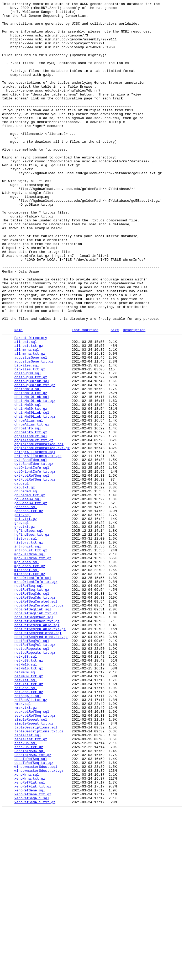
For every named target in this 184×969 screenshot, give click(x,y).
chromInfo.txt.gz (30, 517)
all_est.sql (25, 408)
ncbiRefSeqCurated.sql (35, 720)
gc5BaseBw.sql (27, 597)
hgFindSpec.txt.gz (31, 639)
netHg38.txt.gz (28, 791)
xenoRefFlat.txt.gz (32, 942)
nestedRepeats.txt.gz (34, 781)
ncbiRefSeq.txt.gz (31, 706)
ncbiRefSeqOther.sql (33, 739)
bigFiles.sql (26, 436)
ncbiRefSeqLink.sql (32, 729)
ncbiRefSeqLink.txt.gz (35, 734)
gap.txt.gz (24, 583)
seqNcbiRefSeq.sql (31, 852)
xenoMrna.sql (26, 927)
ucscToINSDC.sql (29, 899)
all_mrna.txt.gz (29, 422)
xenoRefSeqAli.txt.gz (34, 961)
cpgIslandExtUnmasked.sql (39, 531)
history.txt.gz (28, 649)
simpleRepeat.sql (30, 861)
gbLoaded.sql (26, 587)
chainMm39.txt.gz (30, 488)
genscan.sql (25, 606)
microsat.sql (26, 682)
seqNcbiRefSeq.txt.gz (34, 857)
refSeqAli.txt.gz (30, 838)
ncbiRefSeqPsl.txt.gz (34, 772)
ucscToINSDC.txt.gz (32, 904)
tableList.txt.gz (30, 885)
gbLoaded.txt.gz (29, 592)
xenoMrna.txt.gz (29, 932)
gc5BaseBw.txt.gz (30, 602)
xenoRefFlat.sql (29, 937)
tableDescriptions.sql (35, 871)
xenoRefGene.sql (29, 946)
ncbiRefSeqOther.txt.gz (37, 743)
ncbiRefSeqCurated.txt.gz (39, 724)
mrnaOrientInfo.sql (32, 691)
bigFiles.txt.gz (29, 441)
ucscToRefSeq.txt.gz (33, 913)
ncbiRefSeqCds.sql (31, 710)
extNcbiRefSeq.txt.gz (34, 573)
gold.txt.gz (25, 621)
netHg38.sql (25, 786)
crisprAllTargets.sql (34, 540)
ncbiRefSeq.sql (28, 701)
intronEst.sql (27, 654)
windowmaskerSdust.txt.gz (39, 923)
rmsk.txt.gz (25, 847)
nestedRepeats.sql (31, 776)
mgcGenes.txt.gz (29, 677)
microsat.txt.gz (29, 687)
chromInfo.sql (27, 512)
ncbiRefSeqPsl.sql (31, 767)
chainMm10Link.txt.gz (34, 479)
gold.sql (22, 616)
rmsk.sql (22, 842)
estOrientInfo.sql (31, 559)
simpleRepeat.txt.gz (33, 866)
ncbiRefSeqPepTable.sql (37, 748)
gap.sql (21, 578)
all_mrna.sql (26, 418)
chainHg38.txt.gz (30, 451)
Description (134, 395)
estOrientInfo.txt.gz (34, 564)
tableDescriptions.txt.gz (39, 876)
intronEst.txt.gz (30, 658)
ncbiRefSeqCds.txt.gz (34, 715)
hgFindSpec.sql (28, 635)
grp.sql (21, 625)
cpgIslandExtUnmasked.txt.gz (42, 536)
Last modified (85, 395)
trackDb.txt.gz (28, 894)
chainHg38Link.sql (31, 455)
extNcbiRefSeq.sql (31, 569)
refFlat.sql (25, 814)
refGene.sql (25, 824)
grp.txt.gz (24, 630)
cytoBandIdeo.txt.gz (33, 554)
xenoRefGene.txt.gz (32, 951)
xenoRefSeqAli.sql (31, 956)
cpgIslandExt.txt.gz (33, 526)
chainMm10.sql (27, 465)
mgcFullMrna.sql (29, 663)
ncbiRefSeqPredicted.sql (37, 757)
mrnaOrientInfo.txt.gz (35, 696)
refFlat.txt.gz (28, 819)
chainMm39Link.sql (31, 493)
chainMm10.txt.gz (30, 469)
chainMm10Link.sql (31, 474)
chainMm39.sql (27, 484)
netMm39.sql (25, 805)
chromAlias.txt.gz (31, 507)
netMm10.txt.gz (28, 800)
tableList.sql (27, 880)
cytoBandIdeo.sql (30, 550)
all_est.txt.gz (28, 413)
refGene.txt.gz (28, 828)
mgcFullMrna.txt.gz (32, 668)
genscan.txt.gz (28, 611)
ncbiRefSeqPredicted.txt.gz (41, 762)
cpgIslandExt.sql (30, 521)
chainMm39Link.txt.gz (34, 498)
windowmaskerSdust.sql (35, 918)
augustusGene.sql (30, 427)
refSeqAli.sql (27, 833)
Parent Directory (30, 403)
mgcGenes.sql (26, 672)
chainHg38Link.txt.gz (34, 460)
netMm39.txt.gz (28, 809)
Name (18, 395)
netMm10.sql (25, 795)
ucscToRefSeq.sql (30, 909)
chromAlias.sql (28, 503)
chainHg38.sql (27, 446)
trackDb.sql (25, 890)
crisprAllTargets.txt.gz (37, 545)
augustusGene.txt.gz (33, 432)
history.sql (25, 644)
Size (115, 395)
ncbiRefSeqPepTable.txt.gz (40, 753)
